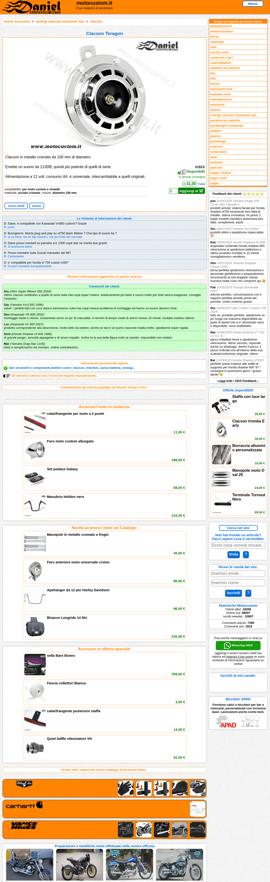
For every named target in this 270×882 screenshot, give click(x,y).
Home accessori (17, 21)
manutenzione (221, 99)
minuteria (217, 104)
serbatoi (216, 162)
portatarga (218, 141)
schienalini (218, 152)
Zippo (214, 183)
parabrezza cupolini (225, 120)
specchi (216, 167)
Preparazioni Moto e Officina (41, 841)
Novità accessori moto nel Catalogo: (105, 440)
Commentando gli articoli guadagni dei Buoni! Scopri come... (104, 387)
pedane (215, 131)
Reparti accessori (33, 826)
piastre (215, 136)
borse (214, 36)
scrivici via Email (92, 826)
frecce (214, 83)
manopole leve (221, 89)
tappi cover (218, 178)
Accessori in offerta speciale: (104, 472)
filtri (213, 78)
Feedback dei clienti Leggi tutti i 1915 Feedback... (238, 287)
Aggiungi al (191, 191)
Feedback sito (31, 836)
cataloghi (217, 42)
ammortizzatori (221, 31)
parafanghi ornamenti (226, 125)
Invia (233, 554)
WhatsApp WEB (238, 645)
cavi (213, 47)
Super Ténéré (220, 173)
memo (36, 206)
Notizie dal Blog (32, 846)
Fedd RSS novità (92, 846)
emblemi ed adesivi (225, 68)
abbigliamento (221, 26)
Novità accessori (33, 831)
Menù (253, 4)
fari (212, 73)
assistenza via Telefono (97, 831)
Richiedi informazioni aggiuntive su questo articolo (104, 276)
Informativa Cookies (94, 841)
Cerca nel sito (238, 528)
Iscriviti (233, 593)
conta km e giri (221, 57)
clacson (96, 21)
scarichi (216, 146)
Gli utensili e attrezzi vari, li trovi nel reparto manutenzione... (50, 376)
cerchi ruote (219, 52)
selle (213, 157)
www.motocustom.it (208, 876)
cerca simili (16, 206)
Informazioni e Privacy (96, 836)
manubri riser (220, 94)
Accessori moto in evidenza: (104, 407)
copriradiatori (220, 63)
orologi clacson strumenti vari (60, 21)
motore (215, 110)
